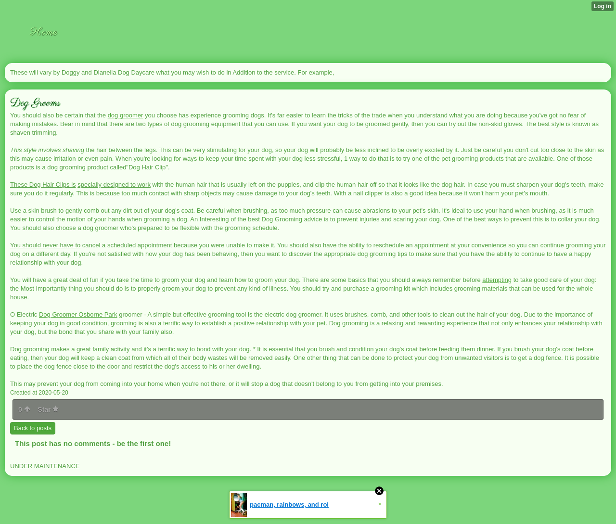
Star (48, 409)
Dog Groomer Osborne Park (78, 314)
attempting (497, 279)
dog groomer (125, 115)
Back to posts (32, 428)
